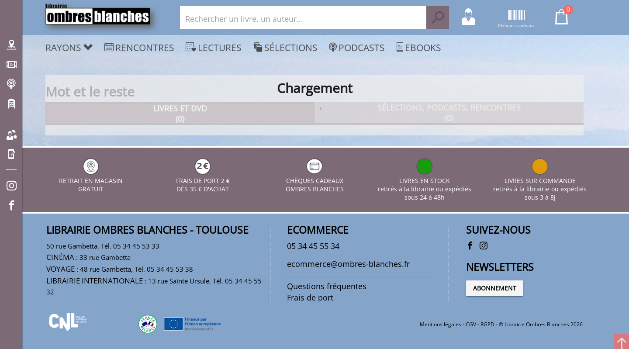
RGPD (487, 324)
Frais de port (310, 297)
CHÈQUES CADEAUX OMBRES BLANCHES (315, 180)
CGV (471, 324)
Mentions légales (440, 324)
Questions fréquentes (326, 286)
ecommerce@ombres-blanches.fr (348, 264)
